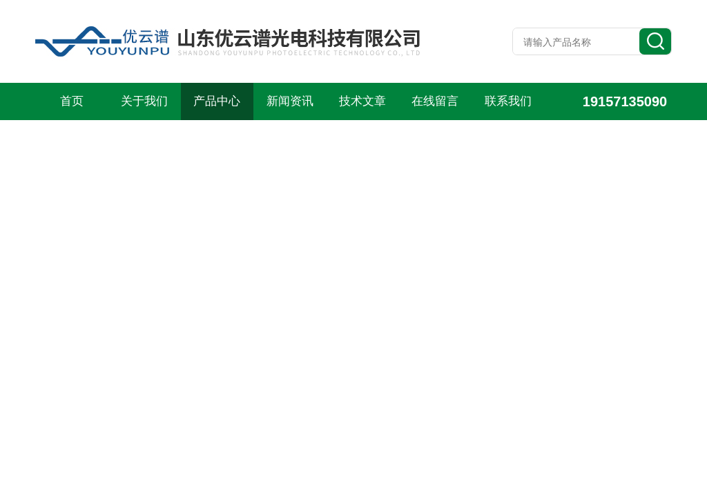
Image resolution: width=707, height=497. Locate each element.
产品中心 (216, 101)
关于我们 (144, 101)
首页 (72, 101)
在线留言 (434, 101)
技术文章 (362, 101)
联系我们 (508, 101)
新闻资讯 (290, 101)
